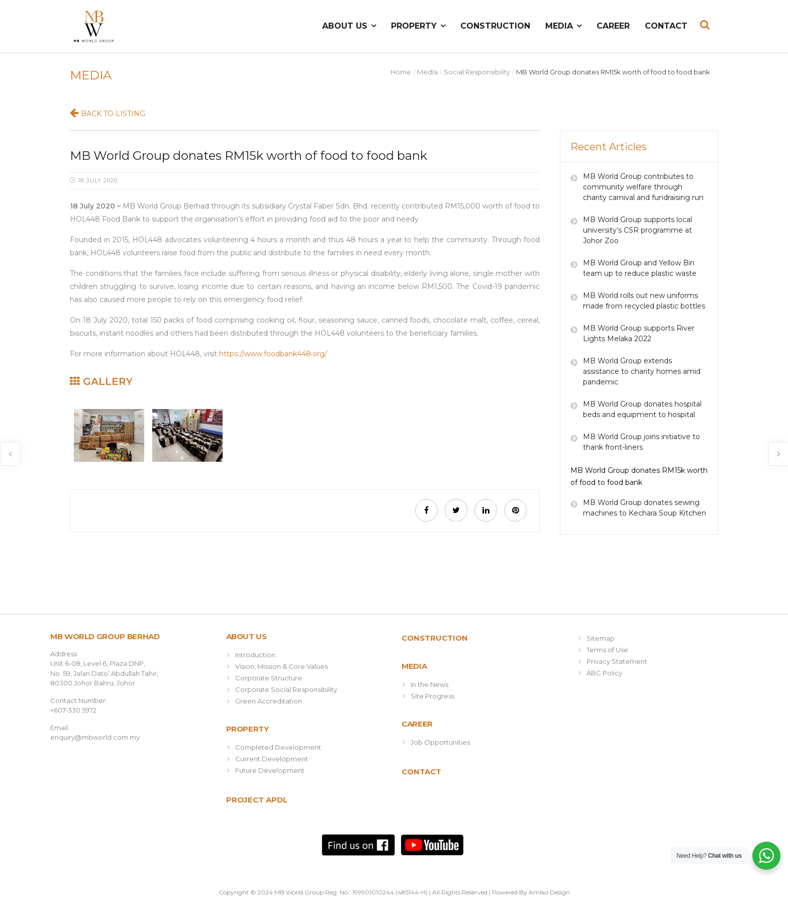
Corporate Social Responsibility (286, 689)
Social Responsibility (477, 72)
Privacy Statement (616, 661)
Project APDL (256, 799)
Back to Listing (113, 113)
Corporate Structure (268, 678)
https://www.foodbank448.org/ (273, 353)
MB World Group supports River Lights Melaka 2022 (639, 333)
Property (414, 26)
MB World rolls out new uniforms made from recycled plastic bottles (644, 301)
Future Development (270, 770)
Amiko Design (549, 892)
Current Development (271, 759)
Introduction (255, 655)
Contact (666, 26)
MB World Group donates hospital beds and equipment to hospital (642, 409)
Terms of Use (607, 650)
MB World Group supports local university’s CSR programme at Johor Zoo (637, 230)
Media (559, 26)
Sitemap (600, 638)
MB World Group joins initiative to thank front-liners (641, 442)
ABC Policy (604, 673)
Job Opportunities (440, 742)
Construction (495, 26)
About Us (344, 26)
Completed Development (278, 747)
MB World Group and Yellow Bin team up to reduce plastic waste (640, 268)
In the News (429, 684)
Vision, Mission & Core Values (281, 666)
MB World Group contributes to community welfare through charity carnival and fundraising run (643, 187)
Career (613, 26)
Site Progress (432, 696)
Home (400, 72)
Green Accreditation (268, 701)
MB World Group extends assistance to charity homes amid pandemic (642, 371)
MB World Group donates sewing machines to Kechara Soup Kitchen (644, 508)
